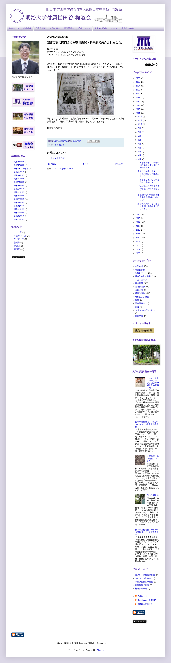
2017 (138, 113)
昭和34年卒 (19, 189)
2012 (138, 230)
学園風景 (139, 283)
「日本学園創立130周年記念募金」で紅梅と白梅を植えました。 (149, 165)
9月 (140, 128)
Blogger (100, 650)
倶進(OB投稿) (101, 28)
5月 (140, 143)
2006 (138, 253)
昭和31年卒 (19, 182)
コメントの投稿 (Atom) (62, 168)
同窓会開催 (41, 28)
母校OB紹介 (60, 145)
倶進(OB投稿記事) (143, 276)
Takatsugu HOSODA (147, 600)
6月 (140, 140)
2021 (138, 97)
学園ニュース (141, 280)
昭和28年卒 (19, 172)
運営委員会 (69, 28)
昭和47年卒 (19, 216)
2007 (138, 249)
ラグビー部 (19, 239)
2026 (138, 78)
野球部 (17, 249)
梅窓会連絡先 (141, 588)
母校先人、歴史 (142, 297)
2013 (138, 226)
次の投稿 (52, 164)
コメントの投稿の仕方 (145, 575)
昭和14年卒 (19, 162)
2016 (138, 214)
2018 (138, 109)
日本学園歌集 (153, 495)
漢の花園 (139, 290)
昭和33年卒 (19, 185)
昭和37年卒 (19, 195)
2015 (138, 218)
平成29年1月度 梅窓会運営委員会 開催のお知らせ (148, 197)
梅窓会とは (14, 28)
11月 (140, 120)
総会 (137, 307)
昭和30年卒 (19, 179)
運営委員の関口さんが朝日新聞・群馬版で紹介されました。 (149, 206)
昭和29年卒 (19, 175)
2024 (138, 86)
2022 (138, 93)
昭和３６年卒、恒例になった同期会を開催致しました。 (149, 173)
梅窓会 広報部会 (145, 604)
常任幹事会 (55, 28)
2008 (138, 245)
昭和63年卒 (19, 219)
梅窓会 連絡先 (127, 28)
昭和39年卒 (19, 202)
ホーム (114, 28)
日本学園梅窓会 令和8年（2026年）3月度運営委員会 (147, 424)
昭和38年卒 (19, 199)
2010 (138, 238)
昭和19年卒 (19, 165)
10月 (140, 124)
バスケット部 (20, 236)
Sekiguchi (142, 596)
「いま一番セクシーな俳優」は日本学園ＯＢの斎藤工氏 (153, 383)
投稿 (137, 300)
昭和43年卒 (19, 209)
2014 (138, 222)
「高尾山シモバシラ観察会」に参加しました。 (149, 181)
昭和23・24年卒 (21, 168)
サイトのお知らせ (143, 578)
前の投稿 (119, 164)
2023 (138, 90)
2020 (138, 101)
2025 (138, 82)
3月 (140, 151)
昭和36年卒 (19, 192)
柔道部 (17, 246)
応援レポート (84, 28)
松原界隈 (139, 316)
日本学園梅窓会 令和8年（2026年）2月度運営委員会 (147, 532)
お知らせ (139, 266)
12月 (140, 116)
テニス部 (18, 232)
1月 (140, 159)
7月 (140, 136)
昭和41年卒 (19, 206)
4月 (140, 147)
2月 (140, 155)
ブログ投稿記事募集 (144, 582)
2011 (138, 234)
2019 (138, 105)
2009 (138, 241)
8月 (140, 132)
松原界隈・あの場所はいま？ (153, 458)
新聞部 (17, 242)
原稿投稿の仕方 (142, 585)
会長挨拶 (27, 28)
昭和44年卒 (19, 212)
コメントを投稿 (58, 158)
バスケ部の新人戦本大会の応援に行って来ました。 (149, 188)
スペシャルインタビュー (146, 310)
